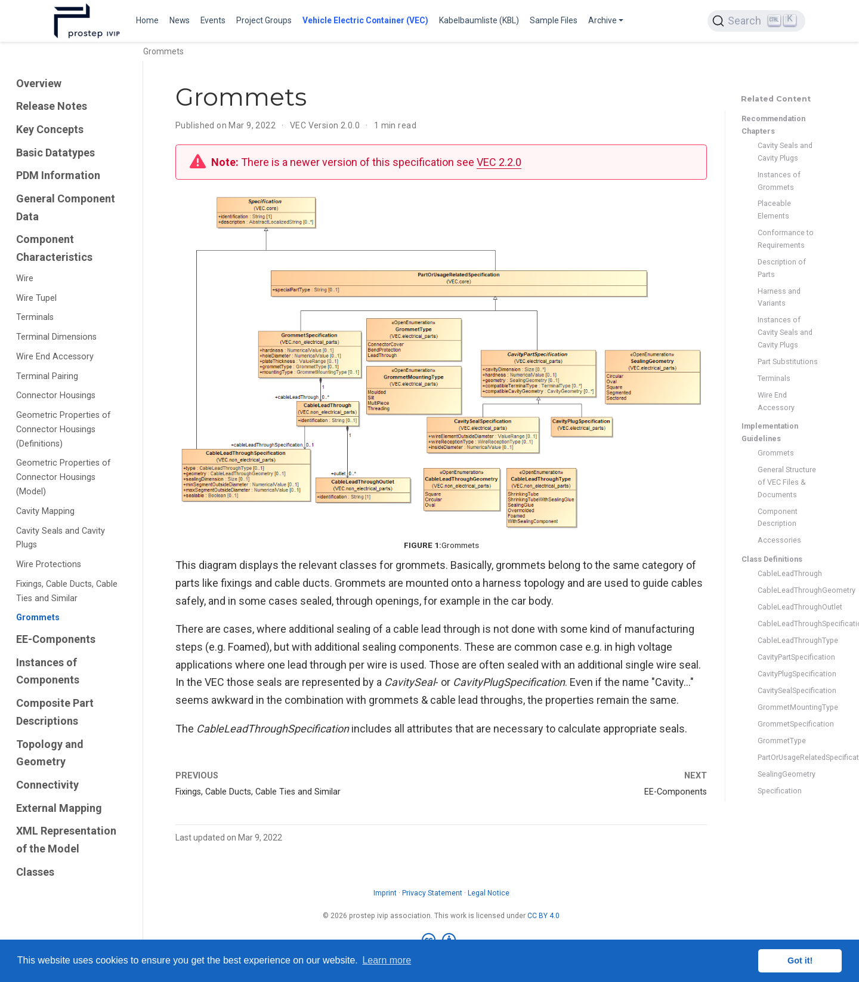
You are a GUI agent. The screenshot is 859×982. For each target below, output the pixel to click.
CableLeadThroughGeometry (788, 590)
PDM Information (58, 175)
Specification (780, 790)
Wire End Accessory (55, 357)
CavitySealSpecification (788, 690)
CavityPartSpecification (788, 656)
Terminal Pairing (47, 376)
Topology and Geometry (50, 753)
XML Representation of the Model (66, 839)
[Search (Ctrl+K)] (756, 21)
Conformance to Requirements (786, 239)
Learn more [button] (386, 960)
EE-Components (55, 639)
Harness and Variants (779, 297)
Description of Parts (782, 268)
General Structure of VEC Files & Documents (787, 482)
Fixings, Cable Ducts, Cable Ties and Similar (67, 591)
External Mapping (59, 808)
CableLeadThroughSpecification (788, 623)
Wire (24, 278)
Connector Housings (55, 395)
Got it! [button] (799, 960)
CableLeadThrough (788, 573)
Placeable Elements (774, 209)
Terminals (35, 317)
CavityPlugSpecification (788, 673)
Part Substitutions (788, 361)
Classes (35, 872)
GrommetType (782, 740)
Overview (38, 83)
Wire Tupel (36, 298)
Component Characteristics (54, 248)
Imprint (385, 893)
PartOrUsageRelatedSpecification (788, 757)
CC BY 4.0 (543, 916)
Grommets (38, 617)
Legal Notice (488, 893)
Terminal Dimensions (56, 337)
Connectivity (47, 784)
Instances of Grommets (779, 181)
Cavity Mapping (45, 511)
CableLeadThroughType (788, 640)
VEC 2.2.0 (499, 162)
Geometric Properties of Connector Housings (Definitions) (63, 429)
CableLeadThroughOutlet (788, 606)
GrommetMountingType (788, 707)
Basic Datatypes (55, 152)
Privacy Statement (432, 893)
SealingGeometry (786, 773)
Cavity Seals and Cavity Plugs (60, 538)
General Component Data (65, 207)
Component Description (778, 517)
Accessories (779, 539)
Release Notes (51, 106)
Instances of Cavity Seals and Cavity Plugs (785, 332)
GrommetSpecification (788, 723)
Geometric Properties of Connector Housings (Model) (63, 477)
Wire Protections (48, 564)
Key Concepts (50, 129)
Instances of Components (47, 671)
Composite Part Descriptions (55, 712)
